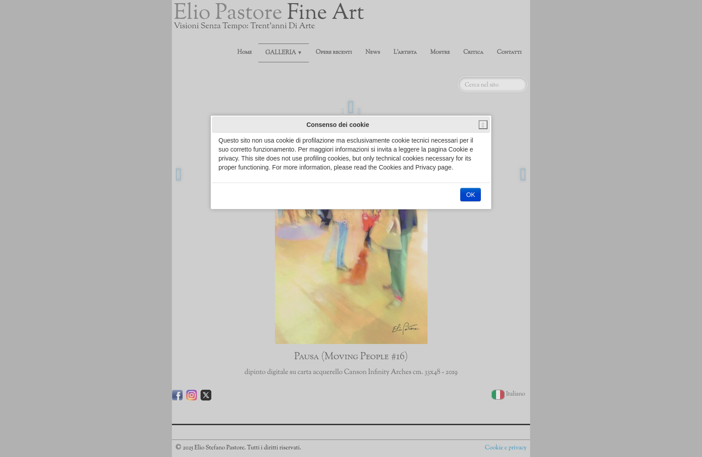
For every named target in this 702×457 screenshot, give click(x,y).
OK (470, 194)
